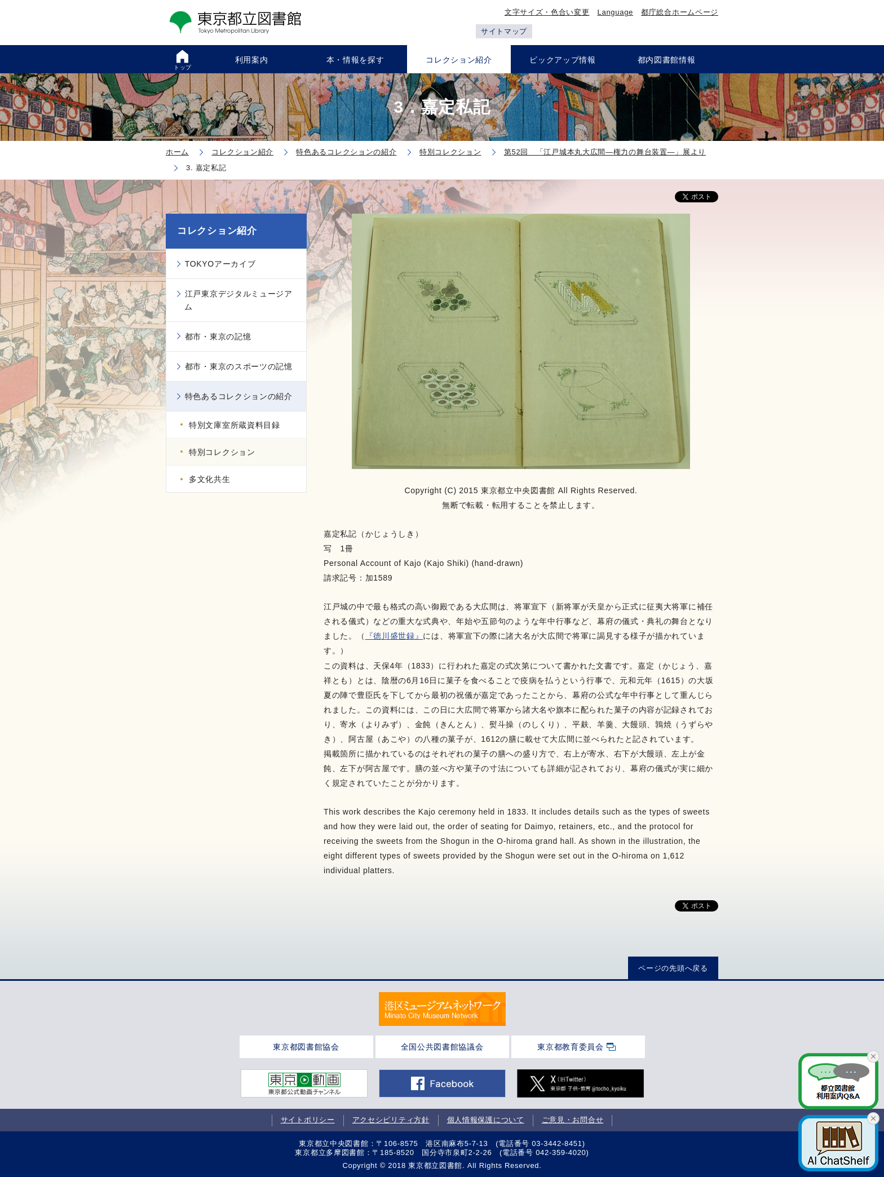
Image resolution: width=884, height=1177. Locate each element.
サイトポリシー (308, 1120)
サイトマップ (504, 31)
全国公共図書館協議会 (442, 1046)
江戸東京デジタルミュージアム (238, 300)
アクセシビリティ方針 (391, 1120)
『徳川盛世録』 (394, 635)
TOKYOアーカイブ (220, 263)
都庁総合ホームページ (679, 12)
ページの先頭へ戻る (673, 968)
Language (615, 12)
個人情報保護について (485, 1120)
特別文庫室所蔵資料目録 (234, 425)
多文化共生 (210, 479)
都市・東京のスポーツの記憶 (239, 366)
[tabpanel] (442, 1009)
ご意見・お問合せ (573, 1120)
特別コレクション (222, 452)
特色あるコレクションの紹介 (239, 396)
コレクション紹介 (217, 230)
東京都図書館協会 (306, 1046)
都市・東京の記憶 (218, 336)
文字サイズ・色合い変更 (547, 12)
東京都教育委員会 (570, 1046)
